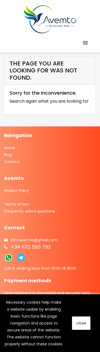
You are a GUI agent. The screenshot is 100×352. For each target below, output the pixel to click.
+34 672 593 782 (31, 246)
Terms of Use (16, 204)
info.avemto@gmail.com (34, 240)
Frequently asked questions (29, 211)
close (81, 323)
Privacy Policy (16, 190)
